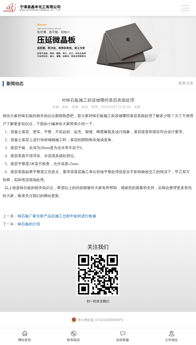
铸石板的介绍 (29, 224)
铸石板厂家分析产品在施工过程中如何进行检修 (57, 216)
